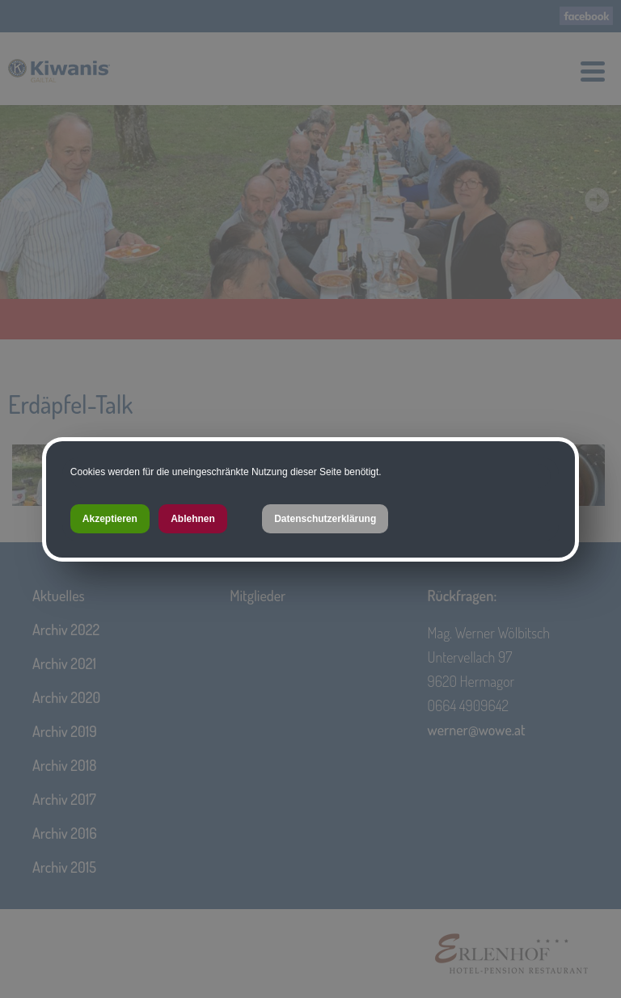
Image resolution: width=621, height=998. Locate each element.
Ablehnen (193, 518)
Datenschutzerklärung (325, 518)
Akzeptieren (109, 518)
